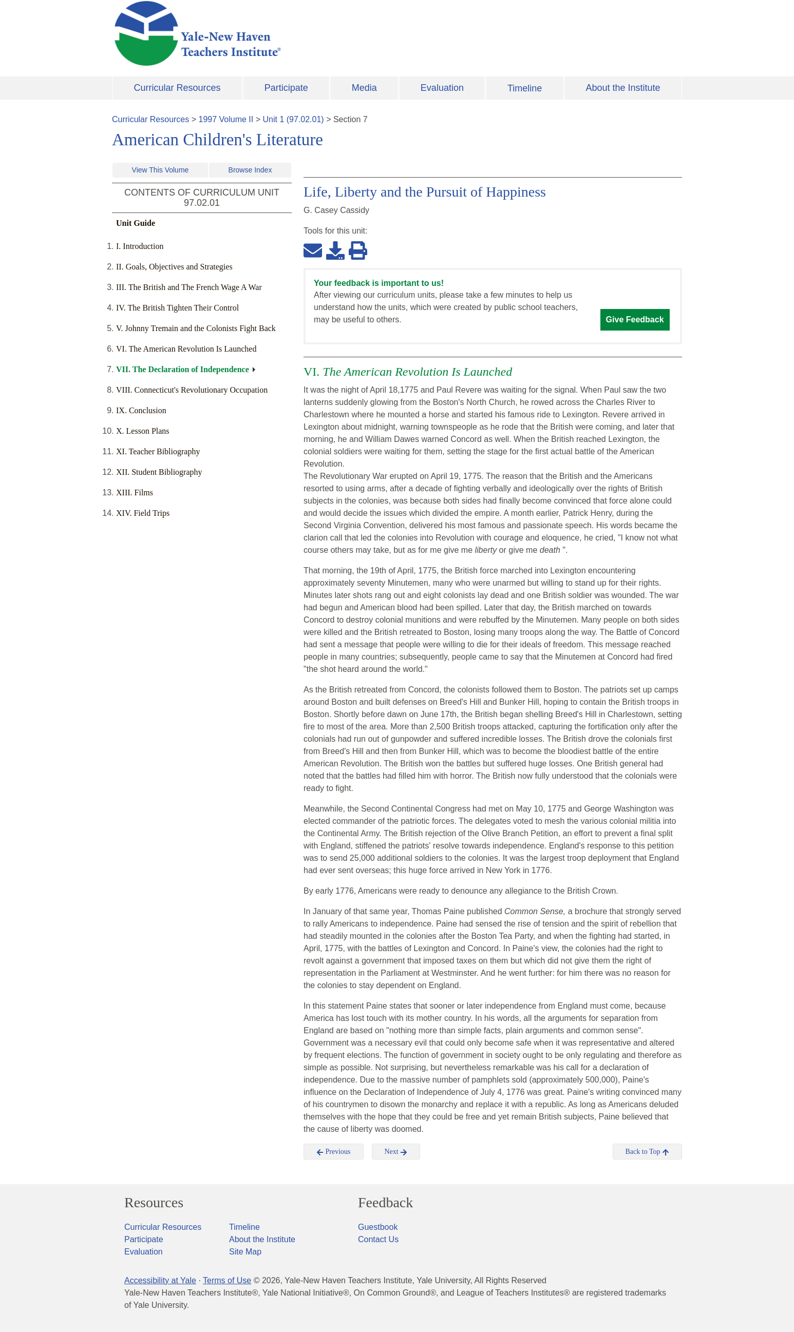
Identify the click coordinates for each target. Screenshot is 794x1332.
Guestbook (378, 1227)
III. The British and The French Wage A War (189, 287)
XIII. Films (134, 492)
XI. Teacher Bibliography (158, 451)
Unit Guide (135, 223)
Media (364, 88)
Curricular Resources (177, 88)
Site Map (245, 1251)
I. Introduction (139, 246)
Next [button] (396, 1152)
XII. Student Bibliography (159, 472)
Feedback (385, 1202)
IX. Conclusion (141, 410)
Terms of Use (227, 1280)
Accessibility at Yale (160, 1280)
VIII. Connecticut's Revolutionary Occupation (192, 389)
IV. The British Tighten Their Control (177, 307)
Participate (286, 88)
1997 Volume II (226, 119)
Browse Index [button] (250, 170)
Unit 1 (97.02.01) (293, 119)
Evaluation (442, 88)
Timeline (524, 88)
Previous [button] (333, 1152)
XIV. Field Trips (142, 513)
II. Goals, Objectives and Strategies (174, 266)
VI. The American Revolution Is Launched (186, 348)
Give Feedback (635, 319)
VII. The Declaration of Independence (182, 369)
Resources (153, 1202)
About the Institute (622, 88)
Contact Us (378, 1239)
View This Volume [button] (160, 170)
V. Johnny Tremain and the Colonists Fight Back (196, 328)
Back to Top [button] (647, 1152)
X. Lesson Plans (142, 431)
